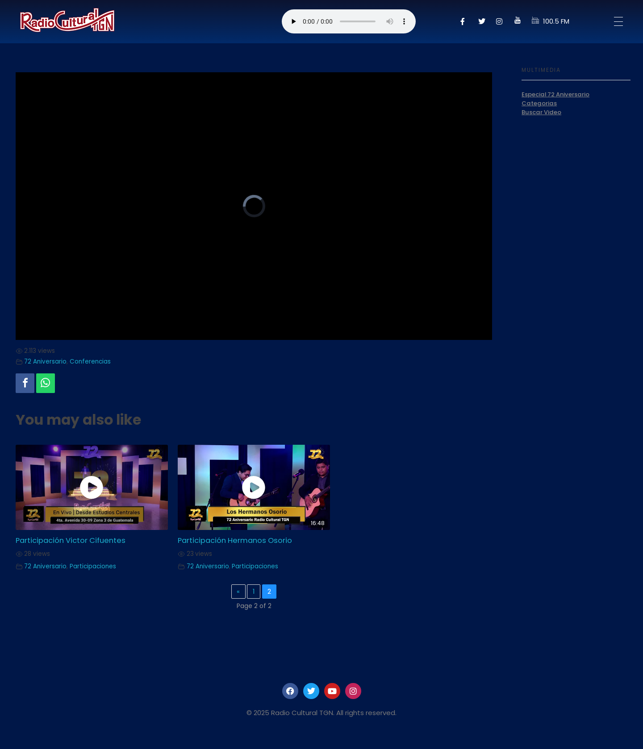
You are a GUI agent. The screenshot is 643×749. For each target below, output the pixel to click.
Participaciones (93, 566)
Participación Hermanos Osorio (235, 540)
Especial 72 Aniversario (555, 94)
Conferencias (90, 361)
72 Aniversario (45, 361)
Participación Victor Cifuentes (70, 540)
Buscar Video (541, 112)
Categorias (539, 103)
